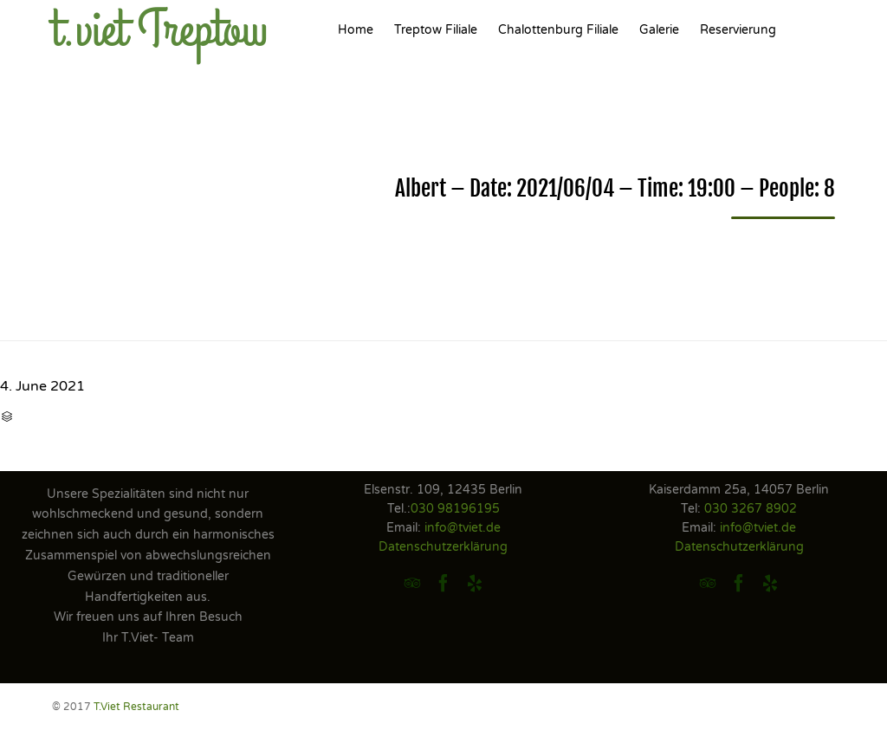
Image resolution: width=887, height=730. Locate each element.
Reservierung (738, 30)
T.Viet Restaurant (136, 707)
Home (355, 30)
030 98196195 (455, 508)
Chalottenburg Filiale (558, 30)
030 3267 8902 (750, 508)
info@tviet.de (462, 527)
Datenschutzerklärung (443, 546)
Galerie (659, 30)
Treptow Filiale (435, 30)
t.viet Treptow (160, 30)
